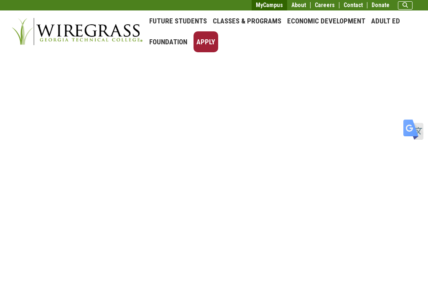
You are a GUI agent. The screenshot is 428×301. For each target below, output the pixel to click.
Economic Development (326, 21)
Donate (381, 5)
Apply (205, 42)
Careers (325, 5)
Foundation (168, 42)
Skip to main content (31, 6)
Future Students (178, 21)
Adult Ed (385, 21)
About (298, 5)
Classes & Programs (247, 21)
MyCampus (269, 5)
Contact (353, 5)
